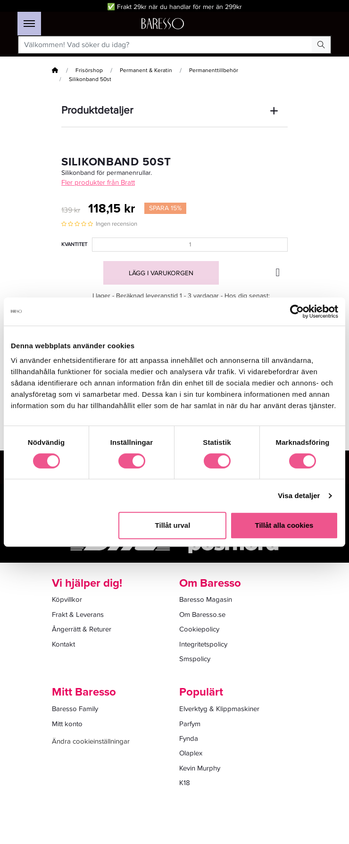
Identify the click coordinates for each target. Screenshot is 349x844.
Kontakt (63, 644)
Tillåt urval (173, 525)
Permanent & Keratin (146, 70)
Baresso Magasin (205, 599)
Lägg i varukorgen (161, 273)
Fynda (188, 738)
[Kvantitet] (190, 245)
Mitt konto (67, 724)
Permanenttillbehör (213, 70)
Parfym (189, 724)
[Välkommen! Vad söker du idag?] (165, 44)
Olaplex (190, 753)
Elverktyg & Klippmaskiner (219, 709)
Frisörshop (89, 70)
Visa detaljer (299, 496)
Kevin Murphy (199, 768)
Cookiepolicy (199, 629)
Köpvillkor (67, 599)
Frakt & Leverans (78, 614)
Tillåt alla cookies (284, 525)
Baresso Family (75, 709)
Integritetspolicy (203, 644)
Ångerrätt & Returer (81, 629)
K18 (184, 782)
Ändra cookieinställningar (91, 741)
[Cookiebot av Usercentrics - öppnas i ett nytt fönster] (297, 311)
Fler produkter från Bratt (98, 182)
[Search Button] (321, 44)
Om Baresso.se (202, 614)
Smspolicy (194, 659)
